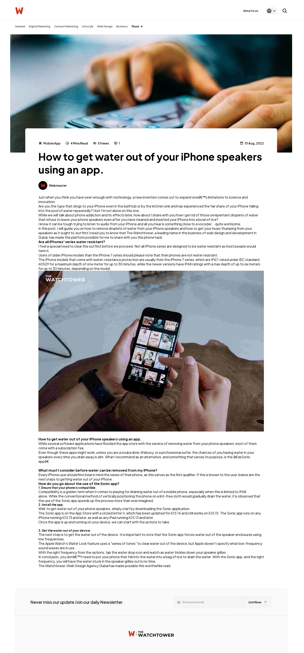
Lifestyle (87, 26)
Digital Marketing (39, 26)
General (20, 26)
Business (122, 26)
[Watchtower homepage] (151, 634)
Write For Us (250, 11)
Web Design (105, 26)
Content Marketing (66, 26)
